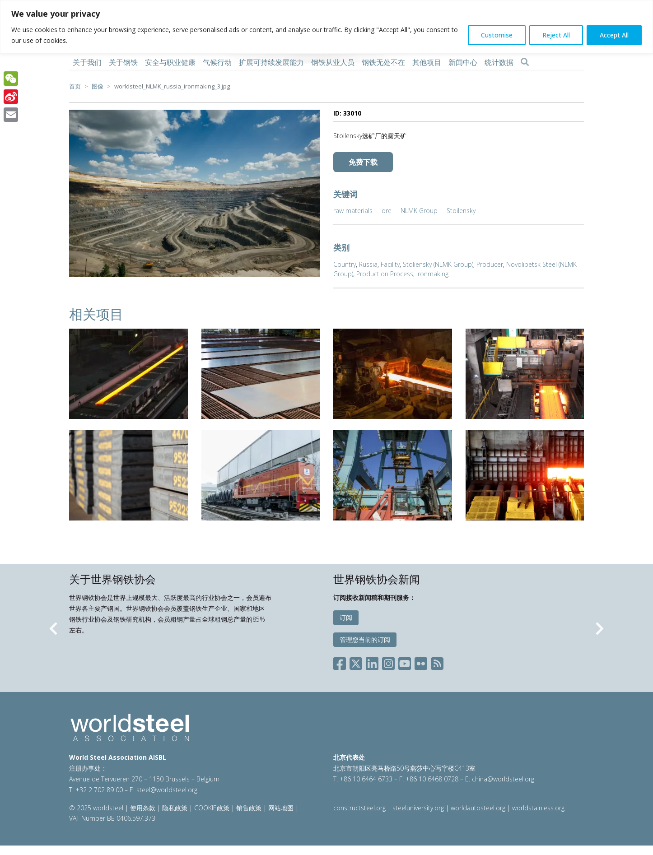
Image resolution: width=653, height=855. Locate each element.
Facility (390, 264)
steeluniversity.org (418, 808)
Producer (489, 264)
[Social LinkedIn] (372, 662)
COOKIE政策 (211, 808)
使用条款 (142, 808)
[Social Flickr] (421, 662)
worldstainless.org (538, 808)
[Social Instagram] (388, 662)
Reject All (556, 35)
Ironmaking (432, 274)
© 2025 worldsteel (97, 808)
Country (344, 264)
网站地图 (281, 808)
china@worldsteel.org (503, 779)
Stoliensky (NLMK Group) (438, 264)
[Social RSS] (437, 662)
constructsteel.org (359, 808)
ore (387, 210)
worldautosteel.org (479, 808)
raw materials (353, 210)
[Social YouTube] (404, 662)
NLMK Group (419, 210)
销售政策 (248, 808)
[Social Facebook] (341, 662)
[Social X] (356, 662)
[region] (326, 27)
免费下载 (363, 162)
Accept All (614, 35)
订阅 (346, 617)
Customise (497, 35)
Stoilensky (461, 210)
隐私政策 (174, 808)
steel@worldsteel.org (166, 789)
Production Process (384, 274)
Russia (368, 264)
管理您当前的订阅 (365, 639)
